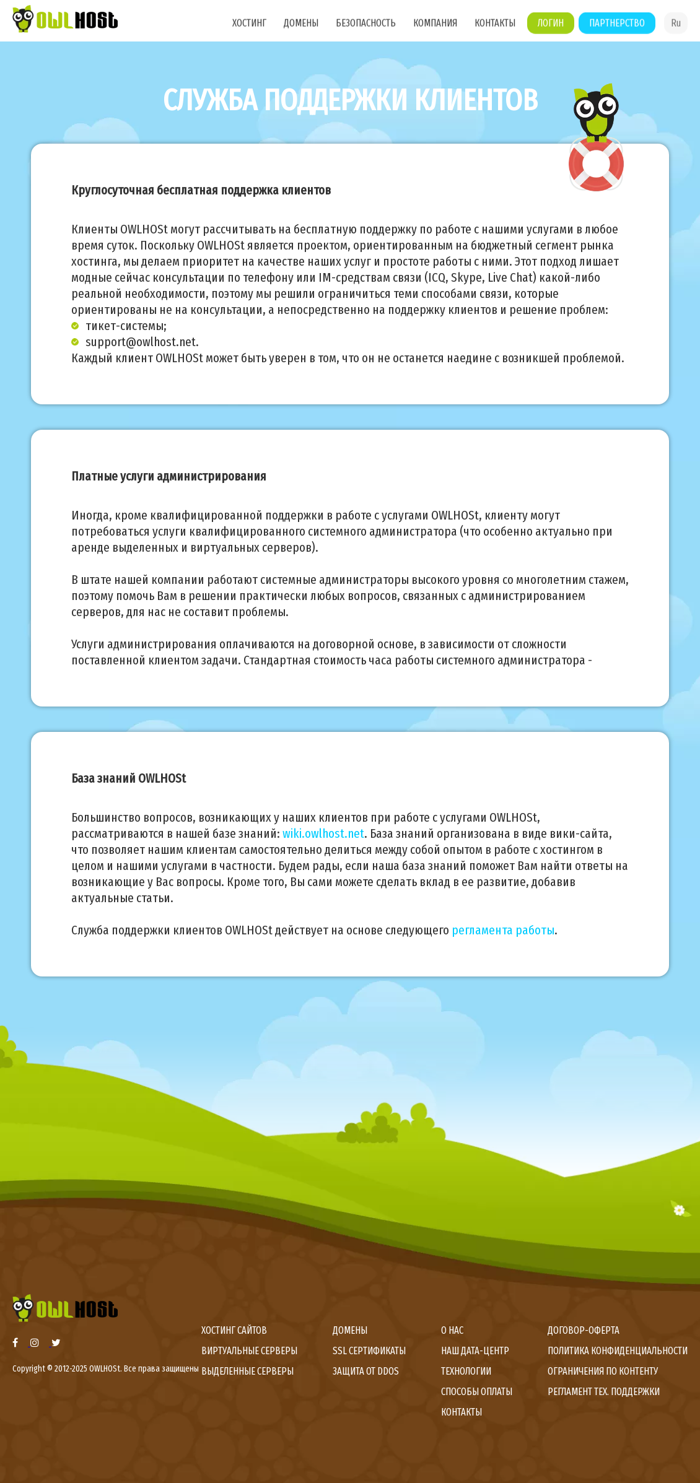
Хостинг (249, 29)
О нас (452, 1330)
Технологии (466, 1371)
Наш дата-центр (475, 1351)
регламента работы (503, 930)
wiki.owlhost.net (323, 833)
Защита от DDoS (366, 1371)
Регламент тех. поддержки (604, 1392)
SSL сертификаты (369, 1351)
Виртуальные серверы (249, 1351)
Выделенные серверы (247, 1371)
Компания (435, 29)
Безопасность (366, 29)
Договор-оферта (583, 1330)
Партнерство (617, 29)
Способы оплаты (476, 1392)
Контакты (495, 29)
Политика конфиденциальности (618, 1351)
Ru (676, 29)
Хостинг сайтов (234, 1330)
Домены (301, 29)
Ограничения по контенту (603, 1371)
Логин (551, 29)
